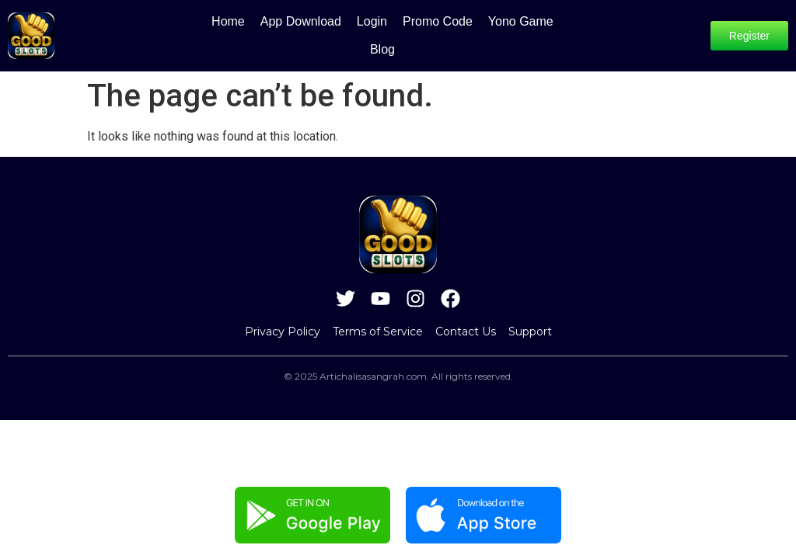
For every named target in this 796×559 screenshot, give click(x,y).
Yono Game (500, 31)
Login (352, 31)
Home (208, 31)
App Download (280, 31)
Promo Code (417, 31)
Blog (561, 31)
